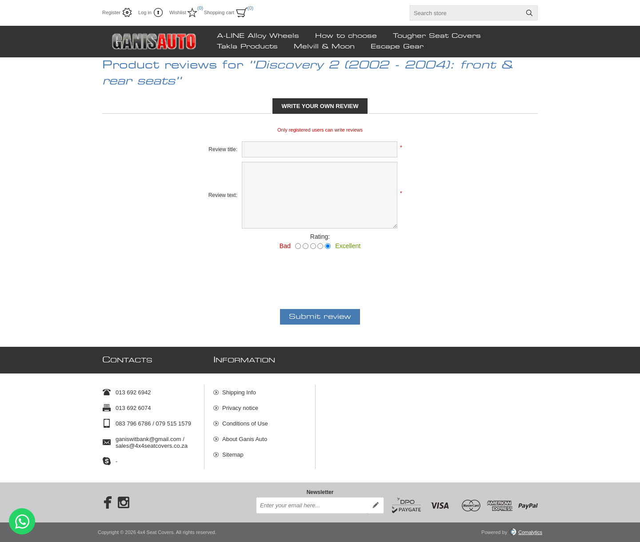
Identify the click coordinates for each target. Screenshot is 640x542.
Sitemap (233, 454)
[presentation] (320, 274)
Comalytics (525, 532)
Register (111, 12)
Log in (145, 12)
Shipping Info (239, 392)
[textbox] (465, 13)
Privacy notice (240, 408)
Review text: (222, 195)
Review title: (222, 149)
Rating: (320, 236)
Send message (22, 521)
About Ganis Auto (244, 439)
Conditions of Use (245, 423)
